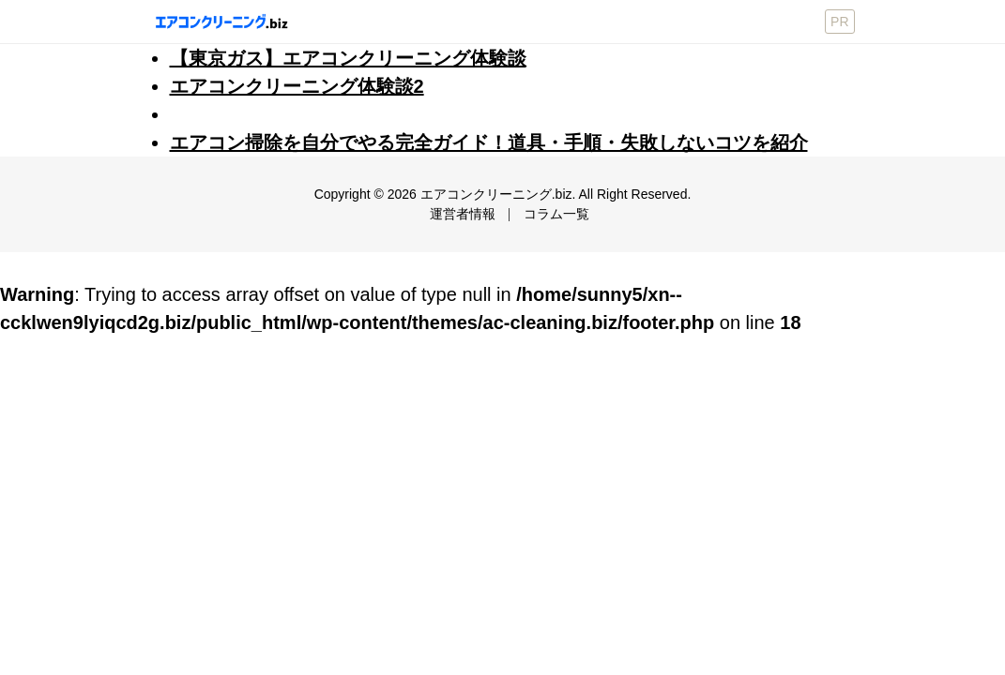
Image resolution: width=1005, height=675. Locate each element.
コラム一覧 (556, 213)
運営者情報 (462, 213)
